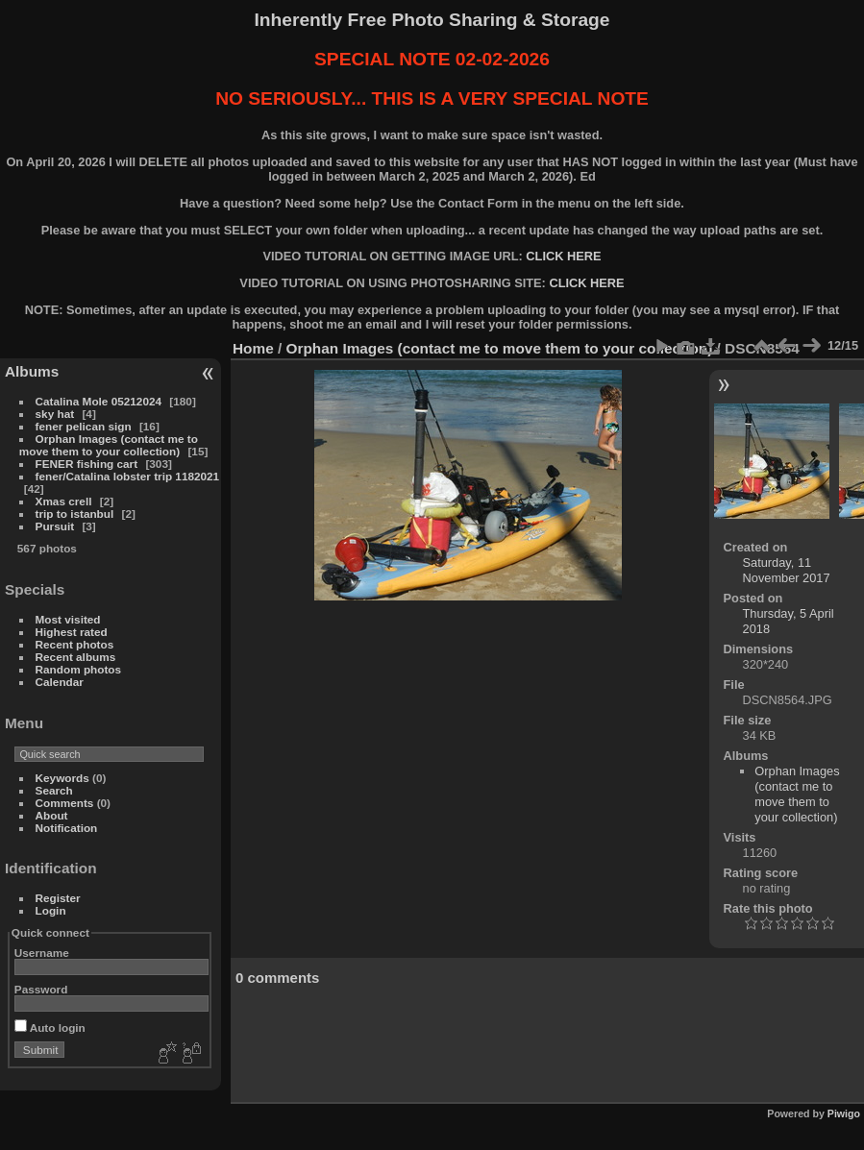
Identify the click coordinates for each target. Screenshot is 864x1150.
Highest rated (72, 631)
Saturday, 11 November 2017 (786, 570)
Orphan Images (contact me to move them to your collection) (108, 444)
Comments (65, 802)
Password (41, 989)
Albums (32, 371)
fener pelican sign (84, 426)
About (52, 815)
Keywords (62, 777)
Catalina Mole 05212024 (98, 401)
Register (58, 898)
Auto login (50, 1027)
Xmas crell (64, 501)
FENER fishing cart (87, 463)
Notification (67, 827)
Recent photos (75, 644)
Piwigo (843, 1113)
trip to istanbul (75, 513)
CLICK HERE (563, 256)
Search (54, 790)
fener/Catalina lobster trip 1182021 (128, 476)
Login (51, 910)
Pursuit (55, 526)
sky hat (55, 413)
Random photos (79, 669)
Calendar (60, 681)
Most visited (68, 619)
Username (41, 952)
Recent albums (76, 656)
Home (253, 348)
